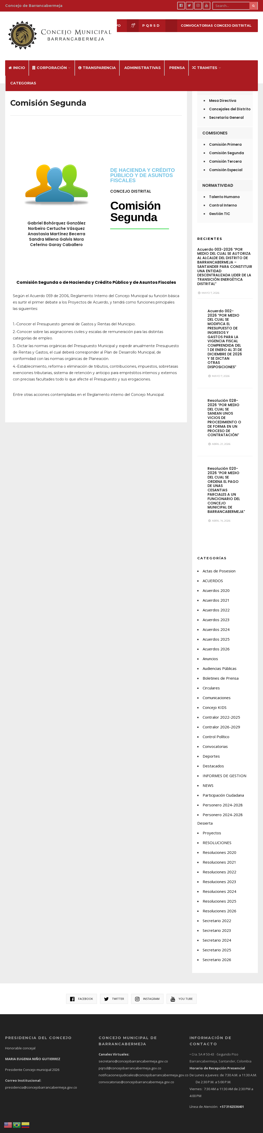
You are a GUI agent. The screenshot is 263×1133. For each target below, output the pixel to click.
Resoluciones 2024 (219, 884)
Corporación (49, 60)
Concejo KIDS (215, 700)
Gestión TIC (219, 206)
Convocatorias (215, 739)
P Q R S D (140, 25)
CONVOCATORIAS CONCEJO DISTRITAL (207, 25)
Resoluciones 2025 (219, 893)
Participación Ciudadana (223, 787)
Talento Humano (224, 189)
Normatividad (217, 178)
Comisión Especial (225, 162)
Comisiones (215, 126)
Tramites (204, 60)
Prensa (177, 60)
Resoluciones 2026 (219, 903)
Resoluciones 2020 (219, 845)
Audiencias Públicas (220, 661)
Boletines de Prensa (221, 670)
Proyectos (212, 825)
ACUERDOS (213, 573)
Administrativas (142, 60)
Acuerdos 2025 (216, 631)
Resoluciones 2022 (219, 864)
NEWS (208, 778)
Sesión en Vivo (94, 25)
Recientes (209, 231)
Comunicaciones (217, 690)
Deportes (211, 748)
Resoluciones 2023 (219, 874)
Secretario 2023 (217, 923)
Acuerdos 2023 (216, 612)
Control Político (216, 729)
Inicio (16, 60)
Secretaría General (226, 110)
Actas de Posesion (219, 563)
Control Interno (223, 198)
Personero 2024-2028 (223, 797)
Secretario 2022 (217, 913)
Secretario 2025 (217, 942)
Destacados (213, 758)
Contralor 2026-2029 (221, 719)
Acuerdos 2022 (216, 602)
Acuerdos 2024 (216, 622)
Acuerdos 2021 (216, 592)
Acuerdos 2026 (216, 641)
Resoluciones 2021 (219, 854)
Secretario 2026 (217, 952)
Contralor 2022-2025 (221, 709)
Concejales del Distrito (229, 102)
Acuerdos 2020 (216, 583)
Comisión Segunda (226, 145)
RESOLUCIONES (217, 835)
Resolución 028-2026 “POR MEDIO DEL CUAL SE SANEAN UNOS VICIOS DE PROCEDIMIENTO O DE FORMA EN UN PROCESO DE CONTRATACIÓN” (224, 411)
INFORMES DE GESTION (224, 768)
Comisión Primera (225, 137)
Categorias (23, 76)
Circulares (211, 680)
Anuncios (210, 651)
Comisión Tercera (225, 154)
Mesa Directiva (222, 93)
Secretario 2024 (217, 932)
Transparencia (97, 60)
